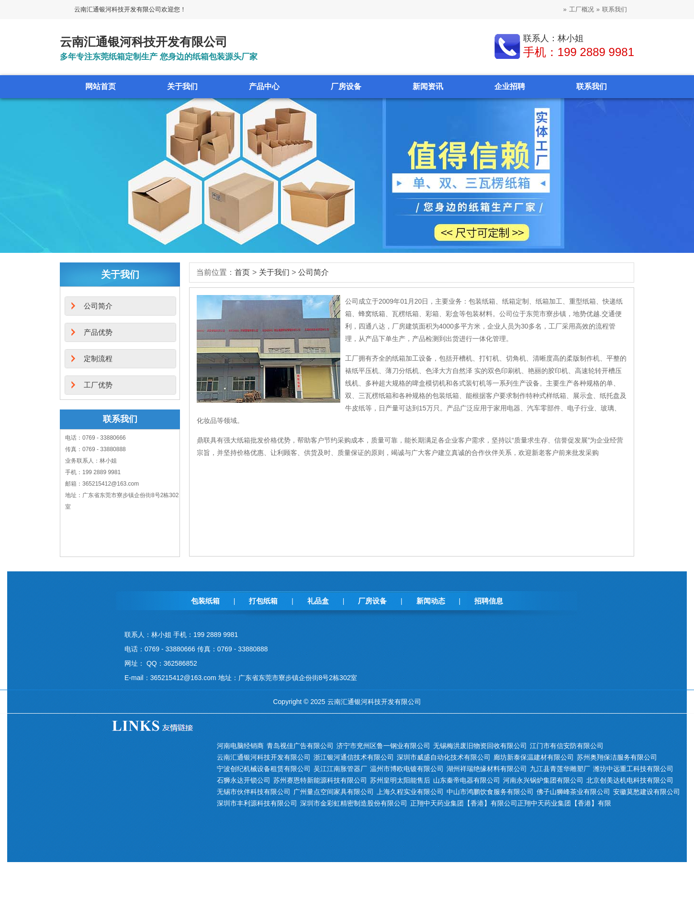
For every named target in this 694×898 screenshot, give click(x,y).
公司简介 (313, 272)
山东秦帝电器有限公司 (466, 780)
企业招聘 (509, 86)
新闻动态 (430, 601)
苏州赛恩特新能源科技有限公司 (320, 780)
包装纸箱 (205, 601)
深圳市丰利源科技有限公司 (257, 803)
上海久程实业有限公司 (410, 792)
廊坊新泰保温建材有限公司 (533, 757)
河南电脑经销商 (240, 746)
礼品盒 (318, 601)
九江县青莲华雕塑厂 (560, 769)
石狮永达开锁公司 (243, 780)
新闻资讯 (428, 86)
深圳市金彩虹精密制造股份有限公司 (353, 803)
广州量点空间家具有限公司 (333, 792)
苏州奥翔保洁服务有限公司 (617, 757)
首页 (242, 272)
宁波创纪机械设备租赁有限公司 (264, 769)
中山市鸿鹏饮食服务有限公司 (490, 792)
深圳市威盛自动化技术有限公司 (444, 757)
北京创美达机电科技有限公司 (629, 780)
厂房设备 (346, 86)
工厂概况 (581, 9)
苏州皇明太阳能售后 (400, 780)
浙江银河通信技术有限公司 (353, 757)
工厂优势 (98, 385)
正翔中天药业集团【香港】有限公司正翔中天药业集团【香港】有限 (510, 803)
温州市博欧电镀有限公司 (407, 769)
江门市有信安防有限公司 (567, 746)
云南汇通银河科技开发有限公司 (264, 757)
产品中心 (264, 86)
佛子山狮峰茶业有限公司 (573, 792)
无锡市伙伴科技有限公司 (254, 792)
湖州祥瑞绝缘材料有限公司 (487, 769)
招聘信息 (488, 601)
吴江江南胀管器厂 (340, 769)
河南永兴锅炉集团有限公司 (543, 780)
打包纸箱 (263, 601)
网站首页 (100, 86)
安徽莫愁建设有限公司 (646, 792)
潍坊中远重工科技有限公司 (633, 769)
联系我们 (614, 9)
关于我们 (182, 86)
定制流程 (98, 358)
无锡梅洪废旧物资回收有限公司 (480, 746)
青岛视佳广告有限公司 (300, 746)
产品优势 (98, 332)
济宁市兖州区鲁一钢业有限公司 (383, 746)
